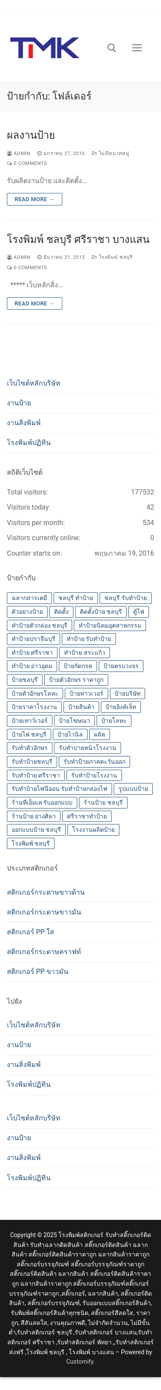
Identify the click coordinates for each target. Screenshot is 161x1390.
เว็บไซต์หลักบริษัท (34, 383)
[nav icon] (137, 48)
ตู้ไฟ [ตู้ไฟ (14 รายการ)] (138, 611)
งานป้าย (19, 403)
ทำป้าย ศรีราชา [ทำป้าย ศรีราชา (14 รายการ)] (32, 652)
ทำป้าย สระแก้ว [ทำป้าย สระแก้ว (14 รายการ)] (84, 652)
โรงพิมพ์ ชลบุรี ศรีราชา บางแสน (78, 239)
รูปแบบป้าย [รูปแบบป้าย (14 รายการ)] (133, 788)
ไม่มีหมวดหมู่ (110, 153)
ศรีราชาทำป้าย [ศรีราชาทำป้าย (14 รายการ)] (87, 816)
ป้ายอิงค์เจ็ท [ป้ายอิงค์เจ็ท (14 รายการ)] (121, 706)
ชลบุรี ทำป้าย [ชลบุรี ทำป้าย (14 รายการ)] (75, 597)
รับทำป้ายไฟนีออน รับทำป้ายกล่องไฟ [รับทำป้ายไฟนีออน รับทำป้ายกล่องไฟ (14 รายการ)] (59, 788)
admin (18, 153)
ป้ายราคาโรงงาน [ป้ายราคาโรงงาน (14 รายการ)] (34, 706)
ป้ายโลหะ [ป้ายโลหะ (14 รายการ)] (114, 720)
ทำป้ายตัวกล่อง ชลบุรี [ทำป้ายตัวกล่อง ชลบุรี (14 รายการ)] (39, 625)
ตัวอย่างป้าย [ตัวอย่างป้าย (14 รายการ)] (27, 611)
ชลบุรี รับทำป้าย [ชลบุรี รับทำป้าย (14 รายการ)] (125, 597)
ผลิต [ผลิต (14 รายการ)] (99, 734)
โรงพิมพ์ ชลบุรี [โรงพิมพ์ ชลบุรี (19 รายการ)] (31, 843)
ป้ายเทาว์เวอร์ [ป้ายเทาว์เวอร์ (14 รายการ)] (30, 720)
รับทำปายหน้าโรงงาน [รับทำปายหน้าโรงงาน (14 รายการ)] (87, 747)
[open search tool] (111, 48)
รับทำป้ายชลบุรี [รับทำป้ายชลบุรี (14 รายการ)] (32, 761)
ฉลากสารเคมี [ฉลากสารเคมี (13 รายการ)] (29, 597)
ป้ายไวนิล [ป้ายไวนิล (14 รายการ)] (70, 734)
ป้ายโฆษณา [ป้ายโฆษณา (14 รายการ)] (74, 720)
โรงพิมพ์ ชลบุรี (112, 257)
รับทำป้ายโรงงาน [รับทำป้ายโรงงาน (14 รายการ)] (94, 775)
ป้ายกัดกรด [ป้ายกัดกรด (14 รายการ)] (78, 665)
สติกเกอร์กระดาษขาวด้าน (46, 892)
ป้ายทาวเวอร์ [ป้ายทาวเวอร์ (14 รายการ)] (86, 693)
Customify (79, 1361)
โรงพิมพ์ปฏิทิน (29, 442)
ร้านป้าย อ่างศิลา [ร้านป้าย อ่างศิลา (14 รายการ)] (34, 816)
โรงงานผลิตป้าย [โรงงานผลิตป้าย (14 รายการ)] (93, 829)
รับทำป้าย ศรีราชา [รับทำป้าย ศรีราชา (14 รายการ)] (36, 775)
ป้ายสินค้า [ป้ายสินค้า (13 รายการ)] (81, 706)
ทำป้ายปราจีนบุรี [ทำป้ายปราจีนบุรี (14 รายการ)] (33, 638)
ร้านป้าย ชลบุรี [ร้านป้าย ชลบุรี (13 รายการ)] (103, 802)
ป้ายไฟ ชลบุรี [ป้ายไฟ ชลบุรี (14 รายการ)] (29, 734)
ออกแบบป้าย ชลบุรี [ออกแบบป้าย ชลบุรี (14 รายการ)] (36, 829)
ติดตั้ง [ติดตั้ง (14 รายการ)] (61, 611)
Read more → (35, 199)
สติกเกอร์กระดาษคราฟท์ (44, 952)
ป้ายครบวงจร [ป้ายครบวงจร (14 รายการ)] (121, 665)
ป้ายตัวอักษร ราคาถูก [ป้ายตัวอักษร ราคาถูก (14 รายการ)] (76, 679)
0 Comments (27, 163)
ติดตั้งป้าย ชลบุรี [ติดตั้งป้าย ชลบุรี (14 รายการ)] (101, 611)
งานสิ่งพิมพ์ (24, 423)
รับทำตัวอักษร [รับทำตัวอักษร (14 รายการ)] (30, 747)
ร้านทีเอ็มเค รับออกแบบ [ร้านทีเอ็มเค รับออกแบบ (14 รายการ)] (42, 802)
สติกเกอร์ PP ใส (30, 932)
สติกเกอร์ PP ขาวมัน (37, 971)
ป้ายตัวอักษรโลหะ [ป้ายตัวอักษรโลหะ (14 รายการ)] (35, 693)
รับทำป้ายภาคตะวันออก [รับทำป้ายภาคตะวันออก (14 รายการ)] (94, 761)
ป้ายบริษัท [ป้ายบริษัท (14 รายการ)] (127, 693)
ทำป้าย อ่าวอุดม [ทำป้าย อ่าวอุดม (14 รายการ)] (32, 665)
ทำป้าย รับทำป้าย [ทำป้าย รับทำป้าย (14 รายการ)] (89, 638)
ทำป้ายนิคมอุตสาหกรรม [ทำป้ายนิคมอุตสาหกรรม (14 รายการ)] (110, 625)
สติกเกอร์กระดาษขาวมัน (44, 912)
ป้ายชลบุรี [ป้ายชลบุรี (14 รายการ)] (25, 679)
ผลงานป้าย (31, 135)
